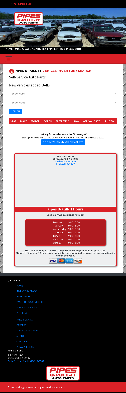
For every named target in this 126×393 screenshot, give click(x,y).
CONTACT (21, 341)
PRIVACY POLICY (25, 346)
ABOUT (20, 335)
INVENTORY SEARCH (27, 291)
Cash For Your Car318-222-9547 (65, 163)
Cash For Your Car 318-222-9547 (26, 361)
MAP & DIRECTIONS (27, 330)
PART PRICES (23, 296)
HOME (19, 285)
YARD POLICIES (24, 319)
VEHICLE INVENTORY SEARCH (66, 71)
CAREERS (21, 325)
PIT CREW (21, 312)
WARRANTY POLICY (26, 307)
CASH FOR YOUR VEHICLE (30, 301)
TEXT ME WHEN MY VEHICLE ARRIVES (63, 142)
